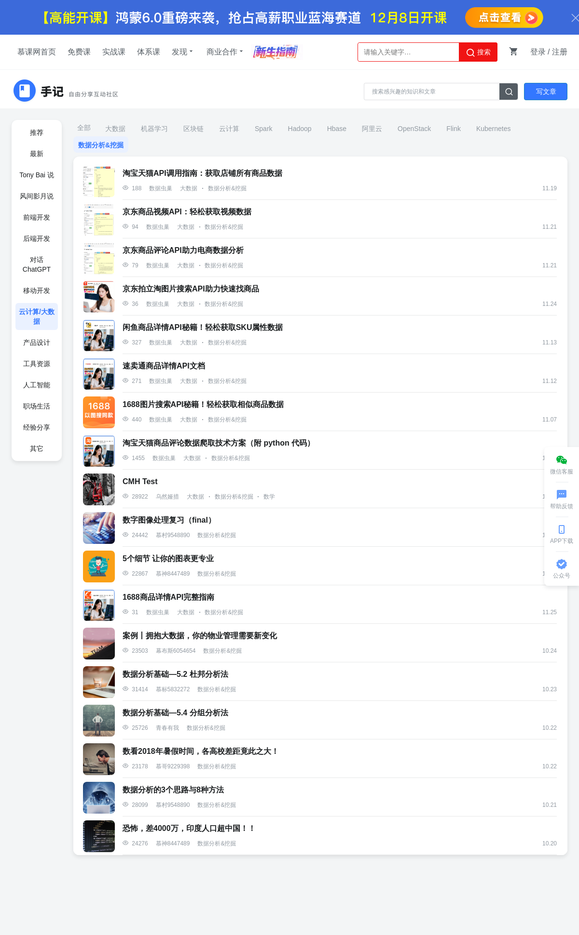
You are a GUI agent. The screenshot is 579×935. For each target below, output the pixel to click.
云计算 (229, 128)
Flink (453, 128)
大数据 (115, 128)
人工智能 (36, 385)
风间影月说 (37, 196)
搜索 (478, 52)
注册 (559, 52)
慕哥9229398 (173, 766)
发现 (183, 51)
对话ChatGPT (37, 264)
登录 (538, 52)
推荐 (36, 132)
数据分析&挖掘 (101, 145)
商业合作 (226, 51)
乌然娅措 (167, 496)
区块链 (193, 128)
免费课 (79, 52)
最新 (36, 154)
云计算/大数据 (37, 316)
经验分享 (36, 427)
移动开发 (36, 290)
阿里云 (372, 128)
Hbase (336, 128)
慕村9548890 (173, 535)
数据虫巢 (160, 188)
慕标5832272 (173, 689)
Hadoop (300, 128)
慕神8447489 (173, 573)
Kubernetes (493, 128)
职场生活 (36, 406)
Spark (264, 128)
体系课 (148, 52)
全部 (84, 128)
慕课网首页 (36, 52)
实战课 (113, 52)
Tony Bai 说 (36, 175)
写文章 (546, 91)
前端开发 (36, 217)
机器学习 (154, 128)
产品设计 (36, 342)
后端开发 (36, 238)
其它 (36, 448)
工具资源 (36, 364)
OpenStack (414, 128)
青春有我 (167, 727)
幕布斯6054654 (176, 650)
